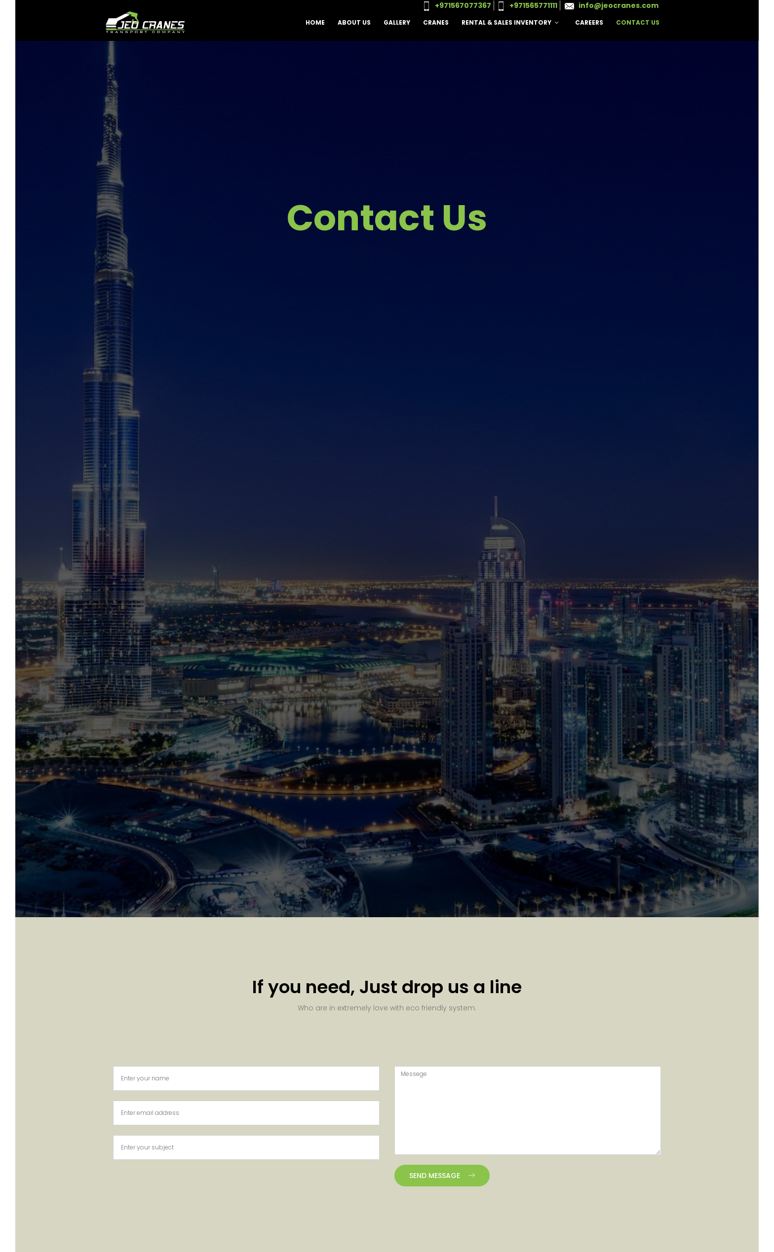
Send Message (442, 1175)
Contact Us (637, 22)
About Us (354, 22)
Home (315, 22)
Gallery (397, 22)
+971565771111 (528, 5)
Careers (589, 22)
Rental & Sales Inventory (506, 22)
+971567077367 (457, 5)
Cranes (436, 22)
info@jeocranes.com (611, 5)
